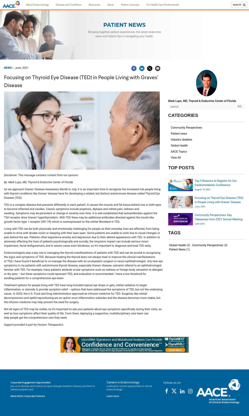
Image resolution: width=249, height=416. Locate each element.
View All (176, 157)
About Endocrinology (37, 4)
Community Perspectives (186, 127)
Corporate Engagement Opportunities (31, 382)
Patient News (177, 249)
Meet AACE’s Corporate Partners (28, 396)
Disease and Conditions (69, 4)
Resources (94, 4)
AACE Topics (179, 151)
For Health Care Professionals (162, 4)
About (110, 4)
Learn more (113, 396)
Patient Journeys (130, 4)
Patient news (179, 133)
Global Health (179, 145)
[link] (125, 345)
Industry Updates (181, 139)
